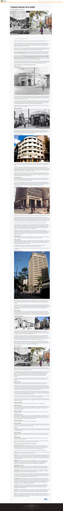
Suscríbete (60, 1)
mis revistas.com (49, 1)
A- (42, 37)
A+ (46, 37)
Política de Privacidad (31, 505)
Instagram (55, 1)
